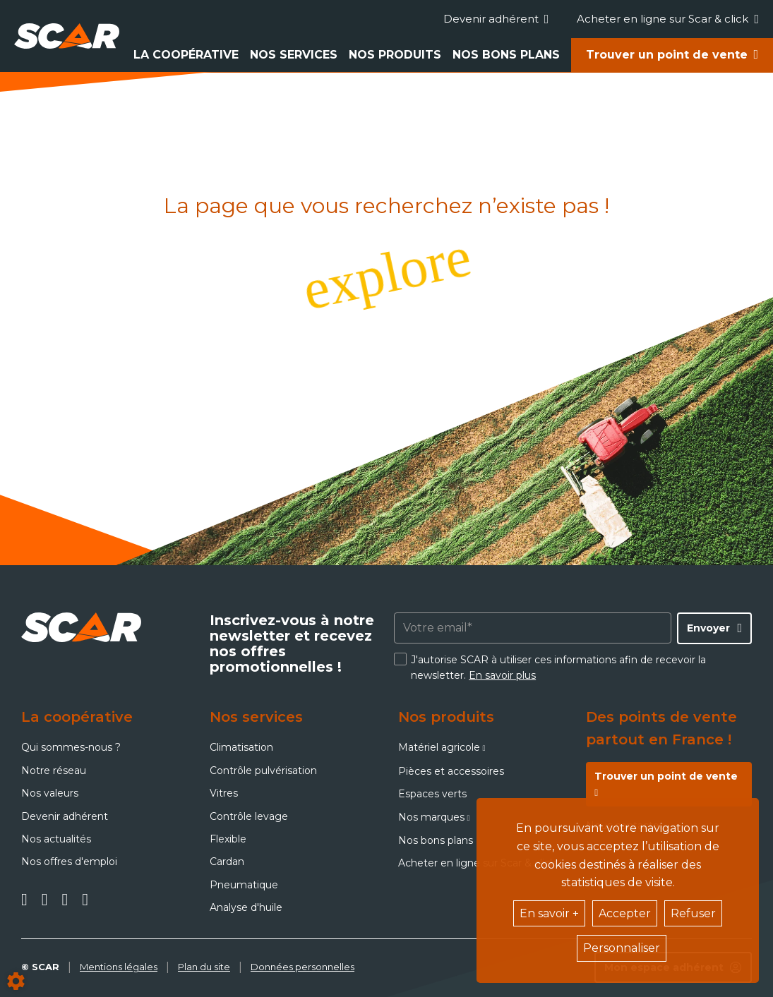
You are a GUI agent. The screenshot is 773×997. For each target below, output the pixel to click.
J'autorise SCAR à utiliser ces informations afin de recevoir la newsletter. (558, 667)
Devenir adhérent (496, 18)
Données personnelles (302, 966)
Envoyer (708, 628)
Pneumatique (244, 884)
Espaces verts (432, 793)
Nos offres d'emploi (69, 861)
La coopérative (186, 54)
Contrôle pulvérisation (263, 770)
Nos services (293, 54)
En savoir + (549, 913)
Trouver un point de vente (667, 54)
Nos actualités (56, 839)
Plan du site (204, 966)
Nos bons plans (506, 54)
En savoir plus (502, 675)
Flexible (228, 839)
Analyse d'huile (246, 907)
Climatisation (241, 747)
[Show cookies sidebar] (16, 981)
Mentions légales (118, 966)
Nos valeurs (49, 793)
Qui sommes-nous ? (71, 747)
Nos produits (395, 54)
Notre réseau (53, 770)
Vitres (224, 793)
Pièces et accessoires (451, 771)
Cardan (227, 861)
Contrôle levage (249, 816)
